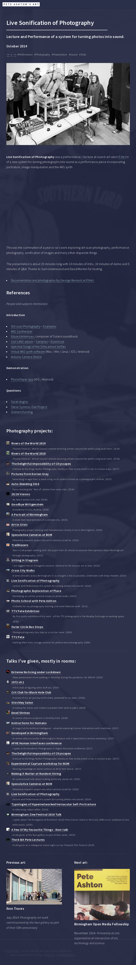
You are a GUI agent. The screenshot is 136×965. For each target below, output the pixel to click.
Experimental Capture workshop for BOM (40, 763)
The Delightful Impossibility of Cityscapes (41, 464)
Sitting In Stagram (24, 560)
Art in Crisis (19, 524)
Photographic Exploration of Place (36, 591)
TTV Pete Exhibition (25, 611)
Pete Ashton (13, 950)
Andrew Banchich (66, 954)
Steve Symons (20, 407)
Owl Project (39, 407)
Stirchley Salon (22, 702)
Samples (42, 341)
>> (15, 54)
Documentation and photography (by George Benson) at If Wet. (52, 280)
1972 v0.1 (17, 682)
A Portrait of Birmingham (29, 514)
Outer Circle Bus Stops (27, 627)
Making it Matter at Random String (36, 773)
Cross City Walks (23, 570)
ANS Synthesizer (21, 331)
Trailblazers (19, 545)
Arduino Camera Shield (26, 357)
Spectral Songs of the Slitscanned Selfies (38, 346)
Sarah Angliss (19, 402)
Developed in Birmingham (29, 733)
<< (8, 54)
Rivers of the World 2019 (28, 443)
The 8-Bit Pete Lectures (28, 840)
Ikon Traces (15, 908)
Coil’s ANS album (22, 341)
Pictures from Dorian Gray (30, 474)
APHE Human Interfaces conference (36, 743)
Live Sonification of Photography (35, 580)
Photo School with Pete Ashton (34, 601)
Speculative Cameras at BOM (31, 535)
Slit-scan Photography (25, 326)
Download (57, 341)
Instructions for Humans (28, 723)
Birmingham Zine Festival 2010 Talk (36, 814)
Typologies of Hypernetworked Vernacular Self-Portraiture (53, 804)
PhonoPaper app (22, 379)
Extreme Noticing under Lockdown (36, 672)
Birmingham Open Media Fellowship (101, 924)
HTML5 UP (49, 954)
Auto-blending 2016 (25, 484)
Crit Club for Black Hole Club (31, 692)
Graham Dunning (22, 412)
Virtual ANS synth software (28, 351)
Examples (49, 326)
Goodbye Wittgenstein (27, 504)
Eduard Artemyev (22, 336)
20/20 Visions (20, 494)
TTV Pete (17, 637)
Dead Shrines (20, 713)
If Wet (122, 157)
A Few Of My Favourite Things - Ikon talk (39, 830)
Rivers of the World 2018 (28, 453)
